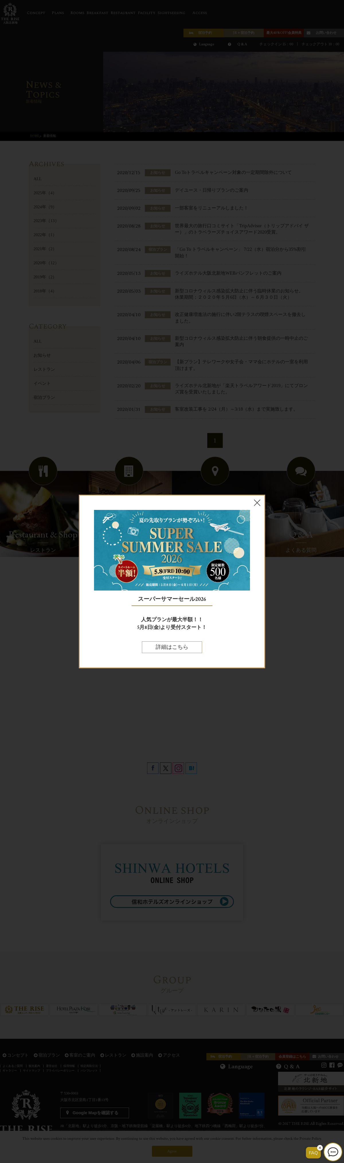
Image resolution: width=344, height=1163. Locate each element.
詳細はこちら (172, 647)
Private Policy (310, 1138)
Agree (172, 1151)
